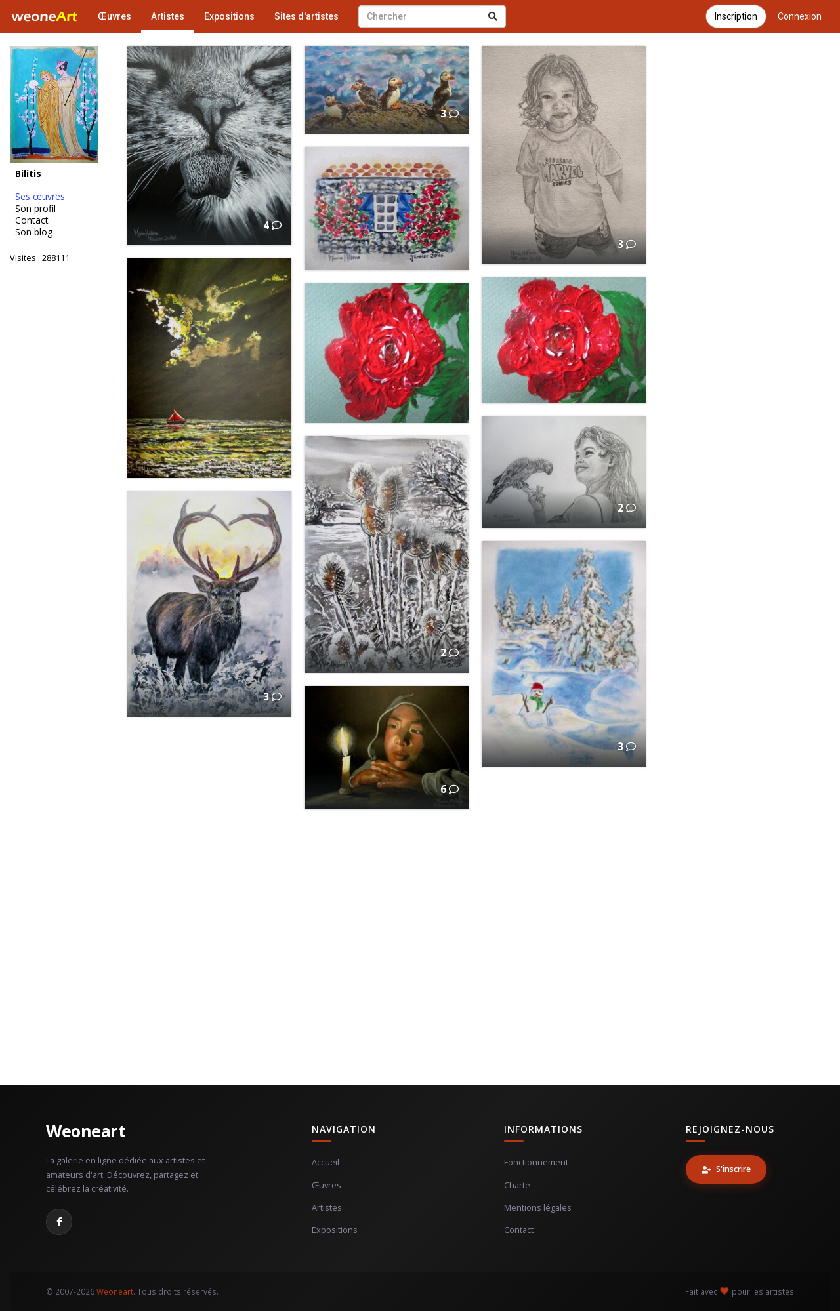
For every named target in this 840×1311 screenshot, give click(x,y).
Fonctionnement (536, 1162)
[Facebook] (59, 1222)
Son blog (33, 232)
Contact (32, 220)
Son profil (35, 208)
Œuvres (114, 16)
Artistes (167, 16)
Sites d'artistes (306, 16)
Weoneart (85, 1130)
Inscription (736, 16)
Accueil (325, 1162)
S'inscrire (726, 1169)
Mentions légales (538, 1207)
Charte (517, 1185)
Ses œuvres (40, 197)
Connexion (800, 16)
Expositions (229, 16)
